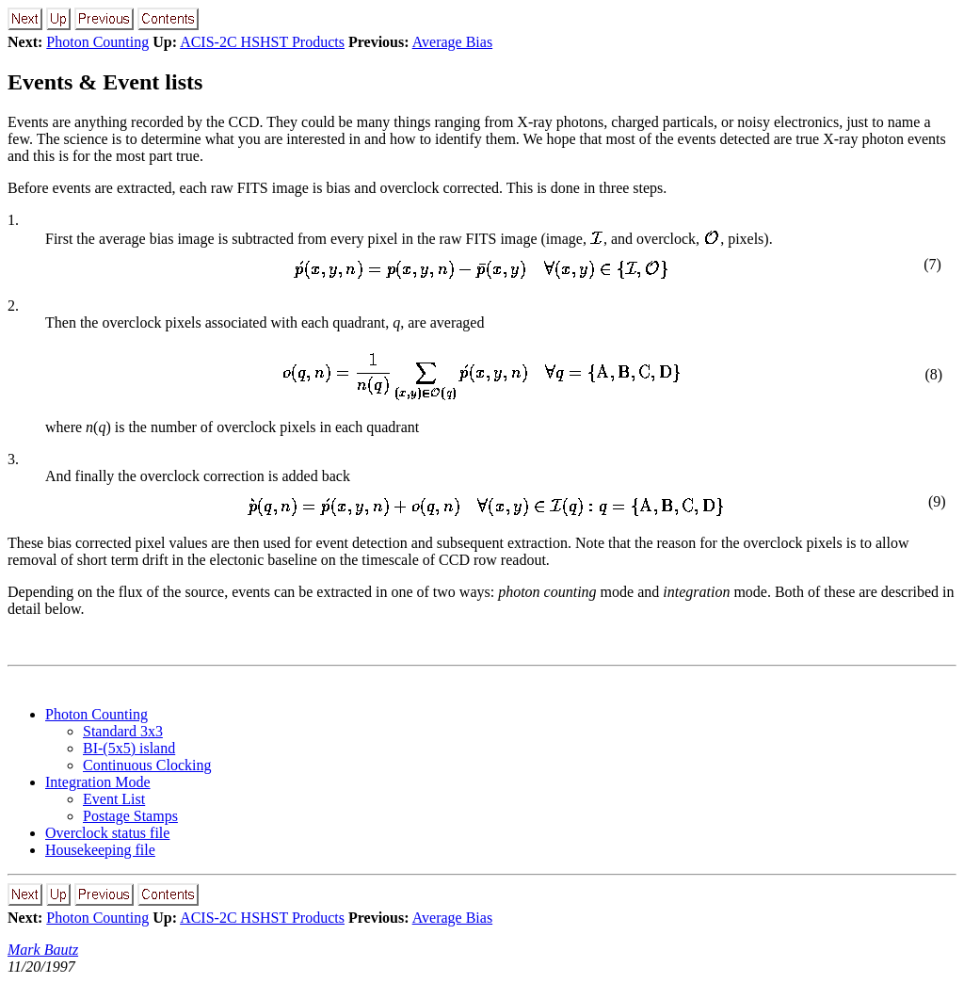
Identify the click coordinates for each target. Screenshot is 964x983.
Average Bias (452, 42)
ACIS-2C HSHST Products (262, 42)
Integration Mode (98, 782)
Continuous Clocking (147, 765)
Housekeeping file (100, 850)
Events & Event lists (105, 82)
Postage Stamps (130, 816)
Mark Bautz (43, 950)
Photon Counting (97, 42)
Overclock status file (107, 833)
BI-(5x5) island (129, 748)
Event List (114, 799)
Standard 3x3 (123, 731)
